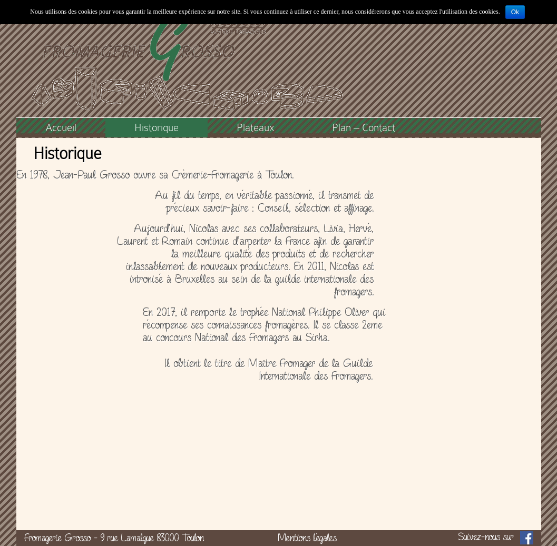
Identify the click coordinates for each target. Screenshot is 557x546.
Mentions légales (307, 538)
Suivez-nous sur (495, 537)
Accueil (60, 128)
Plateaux (255, 128)
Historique (156, 128)
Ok (515, 12)
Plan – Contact (363, 128)
